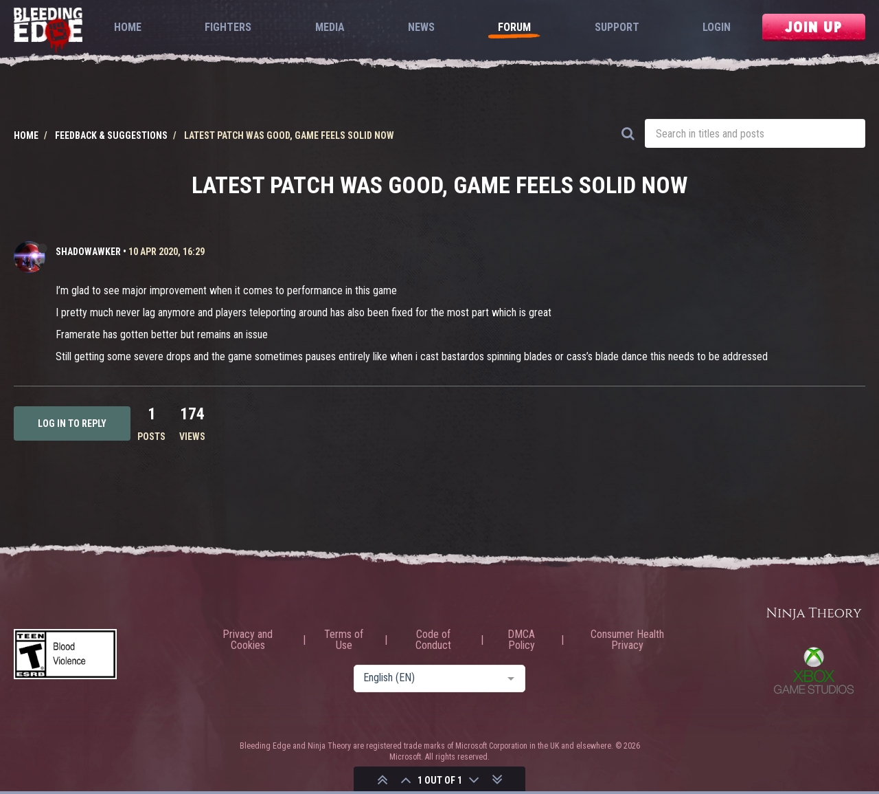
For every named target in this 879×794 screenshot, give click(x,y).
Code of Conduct (433, 640)
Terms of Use (343, 640)
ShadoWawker (88, 251)
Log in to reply (72, 423)
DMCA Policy (521, 640)
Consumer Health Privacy (627, 640)
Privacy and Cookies (247, 640)
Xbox (813, 670)
